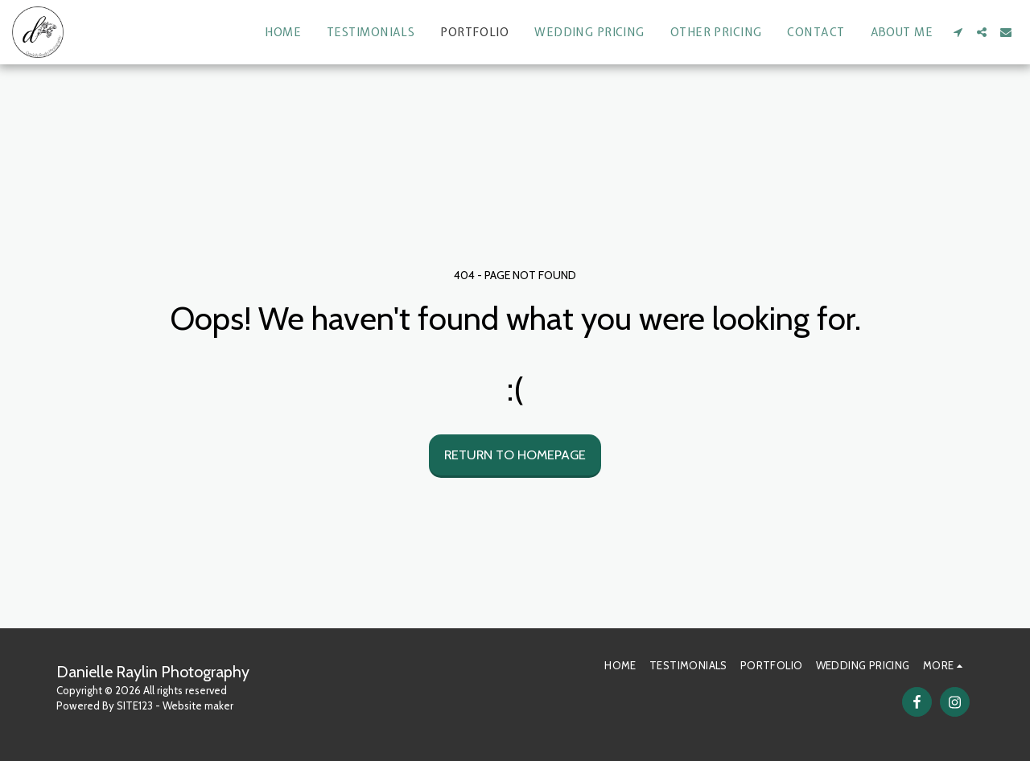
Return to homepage (515, 454)
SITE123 (135, 705)
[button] (957, 32)
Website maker (198, 705)
